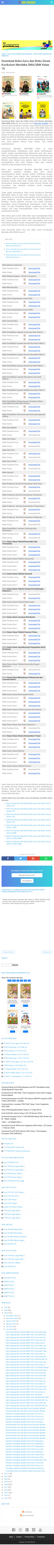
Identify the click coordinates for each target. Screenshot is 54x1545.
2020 (6, 1480)
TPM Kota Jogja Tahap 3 (12, 1211)
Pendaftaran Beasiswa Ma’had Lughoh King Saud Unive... (26, 1472)
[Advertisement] (27, 24)
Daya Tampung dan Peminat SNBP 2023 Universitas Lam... (26, 1346)
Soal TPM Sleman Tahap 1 (13, 1178)
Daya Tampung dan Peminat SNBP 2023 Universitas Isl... (26, 1365)
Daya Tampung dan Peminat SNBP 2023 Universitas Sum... (26, 1390)
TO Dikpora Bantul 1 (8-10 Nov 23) (16, 1070)
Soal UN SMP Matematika (13, 1234)
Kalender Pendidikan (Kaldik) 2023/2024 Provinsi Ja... (25, 1466)
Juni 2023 (10, 1330)
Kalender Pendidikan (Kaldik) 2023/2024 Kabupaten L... (25, 1442)
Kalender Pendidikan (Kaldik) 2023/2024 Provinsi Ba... (25, 1450)
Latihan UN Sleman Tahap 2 (13, 1208)
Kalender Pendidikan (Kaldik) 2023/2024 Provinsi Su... (25, 1414)
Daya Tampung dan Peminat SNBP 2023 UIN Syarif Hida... (26, 1335)
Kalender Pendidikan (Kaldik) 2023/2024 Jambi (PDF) (25, 1455)
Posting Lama (47, 952)
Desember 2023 (12, 1316)
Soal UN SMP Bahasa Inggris (14, 1241)
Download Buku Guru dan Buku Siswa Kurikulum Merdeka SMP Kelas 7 (23, 245)
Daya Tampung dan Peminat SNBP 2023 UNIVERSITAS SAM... (27, 1398)
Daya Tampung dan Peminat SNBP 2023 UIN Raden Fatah (26, 1352)
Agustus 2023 (11, 1324)
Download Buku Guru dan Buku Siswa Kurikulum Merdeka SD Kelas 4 (23, 256)
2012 (6, 1499)
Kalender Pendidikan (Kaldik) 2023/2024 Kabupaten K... (25, 1447)
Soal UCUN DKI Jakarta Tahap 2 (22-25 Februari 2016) (22, 1114)
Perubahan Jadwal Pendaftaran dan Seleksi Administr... (25, 1469)
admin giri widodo (28, 1516)
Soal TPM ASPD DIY (11, 1163)
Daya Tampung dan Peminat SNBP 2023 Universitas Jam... (26, 1363)
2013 (6, 1496)
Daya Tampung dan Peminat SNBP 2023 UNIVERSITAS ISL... (27, 1360)
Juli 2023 (9, 1327)
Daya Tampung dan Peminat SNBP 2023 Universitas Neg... (26, 1333)
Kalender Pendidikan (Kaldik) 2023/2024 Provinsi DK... (25, 1420)
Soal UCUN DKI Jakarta (12, 1263)
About (10, 1537)
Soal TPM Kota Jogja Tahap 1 (14, 1170)
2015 (6, 1493)
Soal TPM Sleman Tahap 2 (13, 1174)
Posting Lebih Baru (8, 952)
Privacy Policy (30, 1537)
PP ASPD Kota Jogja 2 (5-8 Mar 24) (16, 1044)
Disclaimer (42, 1537)
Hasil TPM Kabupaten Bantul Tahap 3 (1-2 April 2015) (21, 1110)
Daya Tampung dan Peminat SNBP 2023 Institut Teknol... (26, 1343)
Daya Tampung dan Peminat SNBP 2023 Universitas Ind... (26, 1338)
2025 (6, 1308)
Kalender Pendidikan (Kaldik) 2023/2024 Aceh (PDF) (24, 1458)
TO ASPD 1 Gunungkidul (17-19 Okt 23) (18, 1077)
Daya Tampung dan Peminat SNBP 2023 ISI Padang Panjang (27, 1368)
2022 (6, 1474)
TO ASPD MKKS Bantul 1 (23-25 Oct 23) (18, 1073)
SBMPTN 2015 (9, 1293)
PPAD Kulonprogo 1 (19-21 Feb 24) (16, 1059)
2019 (6, 1482)
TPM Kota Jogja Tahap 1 (12, 1218)
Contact (18, 1537)
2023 (6, 1314)
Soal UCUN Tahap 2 (10, 1204)
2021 (6, 1477)
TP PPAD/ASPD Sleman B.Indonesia (17, 1152)
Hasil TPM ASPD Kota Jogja (14, 1181)
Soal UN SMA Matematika (13, 1230)
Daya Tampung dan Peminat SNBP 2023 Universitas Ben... (26, 1357)
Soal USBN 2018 (9, 1267)
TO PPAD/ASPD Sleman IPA (14, 1148)
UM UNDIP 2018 (9, 1279)
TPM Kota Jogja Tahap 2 (12, 1215)
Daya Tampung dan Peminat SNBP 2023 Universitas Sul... (26, 1341)
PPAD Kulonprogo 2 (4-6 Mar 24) (15, 1048)
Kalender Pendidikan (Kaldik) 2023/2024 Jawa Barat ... (25, 1423)
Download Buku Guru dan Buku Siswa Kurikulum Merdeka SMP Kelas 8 (23, 251)
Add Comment (10, 73)
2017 (6, 1488)
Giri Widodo (28, 1513)
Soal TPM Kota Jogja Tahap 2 (14, 1167)
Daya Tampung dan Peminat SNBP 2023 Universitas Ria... (26, 1382)
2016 (6, 1491)
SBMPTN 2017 (9, 1286)
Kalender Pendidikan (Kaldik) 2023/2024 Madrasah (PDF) (26, 1461)
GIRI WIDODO (31, 1542)
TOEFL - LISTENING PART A (12, 1123)
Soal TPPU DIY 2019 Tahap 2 (14, 1193)
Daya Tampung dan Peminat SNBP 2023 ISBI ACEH (24, 1395)
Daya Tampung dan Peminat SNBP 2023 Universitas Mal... (26, 1403)
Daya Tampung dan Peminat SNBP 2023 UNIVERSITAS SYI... (27, 1406)
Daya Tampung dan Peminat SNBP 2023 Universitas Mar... (26, 1376)
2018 (6, 1485)
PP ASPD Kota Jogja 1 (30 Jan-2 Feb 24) (18, 1062)
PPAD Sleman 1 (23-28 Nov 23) (15, 1066)
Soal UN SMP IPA (10, 1245)
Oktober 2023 (11, 1322)
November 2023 (12, 1319)
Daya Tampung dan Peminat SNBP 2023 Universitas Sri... (26, 1354)
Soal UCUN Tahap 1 (10, 1200)
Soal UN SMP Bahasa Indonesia (15, 1237)
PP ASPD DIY (9, 1144)
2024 (6, 1311)
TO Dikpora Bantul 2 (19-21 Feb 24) (16, 1055)
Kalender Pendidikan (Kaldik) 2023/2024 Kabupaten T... (25, 1444)
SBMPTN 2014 (9, 1297)
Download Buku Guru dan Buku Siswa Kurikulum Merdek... (26, 1409)
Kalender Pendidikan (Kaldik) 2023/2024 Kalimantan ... (25, 1452)
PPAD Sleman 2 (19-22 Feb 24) (15, 1051)
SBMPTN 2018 (9, 1282)
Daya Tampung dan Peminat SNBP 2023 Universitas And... (26, 1373)
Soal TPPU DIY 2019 (11, 1197)
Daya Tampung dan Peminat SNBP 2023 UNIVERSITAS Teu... (27, 1401)
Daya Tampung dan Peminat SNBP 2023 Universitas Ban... (26, 1349)
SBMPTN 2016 (9, 1289)
